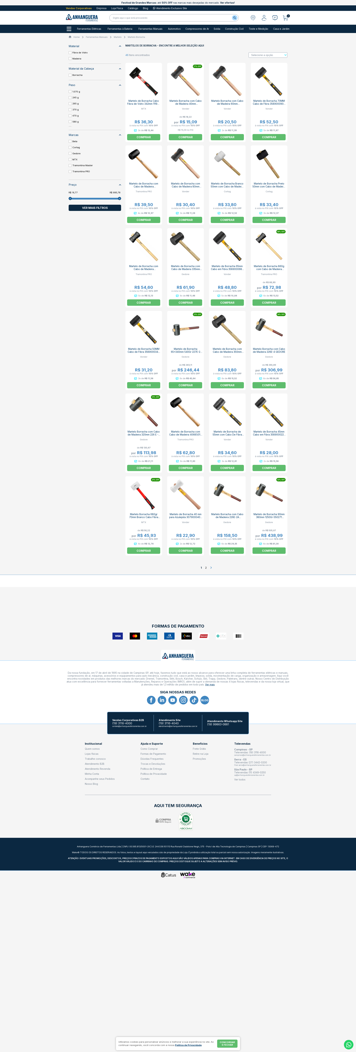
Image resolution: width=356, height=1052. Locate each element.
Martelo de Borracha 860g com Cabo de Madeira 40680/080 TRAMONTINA (269, 269)
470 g (75, 115)
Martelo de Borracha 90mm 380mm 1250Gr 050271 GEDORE (269, 517)
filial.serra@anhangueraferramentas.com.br (252, 765)
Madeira (76, 58)
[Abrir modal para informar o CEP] (253, 18)
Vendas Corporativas (79, 8)
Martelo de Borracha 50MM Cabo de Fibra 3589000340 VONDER (144, 351)
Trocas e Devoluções (153, 763)
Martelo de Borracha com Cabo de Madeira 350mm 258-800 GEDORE (227, 351)
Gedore (76, 153)
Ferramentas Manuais (150, 28)
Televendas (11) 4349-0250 (250, 772)
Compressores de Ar (197, 28)
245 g (75, 97)
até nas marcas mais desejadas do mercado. (178, 2)
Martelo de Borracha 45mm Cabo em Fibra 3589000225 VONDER (269, 434)
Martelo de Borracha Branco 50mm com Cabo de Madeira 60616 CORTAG (227, 186)
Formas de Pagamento (153, 753)
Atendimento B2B (94, 763)
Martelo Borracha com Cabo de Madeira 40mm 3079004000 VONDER (186, 103)
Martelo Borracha (136, 37)
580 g (75, 121)
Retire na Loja (200, 753)
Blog (145, 8)
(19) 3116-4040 (169, 723)
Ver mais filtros (95, 208)
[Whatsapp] (348, 1044)
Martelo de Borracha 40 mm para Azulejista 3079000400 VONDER (185, 517)
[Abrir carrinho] (286, 18)
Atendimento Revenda (97, 768)
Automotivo (174, 28)
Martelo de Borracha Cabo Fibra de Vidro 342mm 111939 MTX (143, 103)
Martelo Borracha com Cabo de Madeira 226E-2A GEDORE (227, 517)
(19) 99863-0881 (218, 724)
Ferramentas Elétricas (89, 28)
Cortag (76, 147)
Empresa (101, 8)
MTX (74, 159)
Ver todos (239, 779)
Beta (74, 141)
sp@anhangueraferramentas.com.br (249, 775)
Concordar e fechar (227, 1043)
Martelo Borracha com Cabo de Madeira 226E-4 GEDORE (269, 350)
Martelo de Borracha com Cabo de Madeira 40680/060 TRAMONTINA (144, 269)
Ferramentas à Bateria (120, 28)
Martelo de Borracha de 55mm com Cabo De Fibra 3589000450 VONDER (227, 434)
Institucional (93, 743)
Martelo (118, 37)
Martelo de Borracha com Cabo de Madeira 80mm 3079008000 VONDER (185, 186)
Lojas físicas (91, 753)
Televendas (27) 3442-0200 (250, 762)
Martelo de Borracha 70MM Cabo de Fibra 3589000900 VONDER (269, 103)
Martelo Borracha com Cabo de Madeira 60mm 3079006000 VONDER (227, 103)
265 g (75, 103)
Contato (145, 778)
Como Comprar (149, 748)
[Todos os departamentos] (69, 29)
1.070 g (76, 91)
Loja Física (117, 8)
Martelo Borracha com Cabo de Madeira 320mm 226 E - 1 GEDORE (144, 434)
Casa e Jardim (281, 28)
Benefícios (200, 743)
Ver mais (210, 684)
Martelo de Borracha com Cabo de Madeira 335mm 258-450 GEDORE (185, 269)
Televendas (242, 743)
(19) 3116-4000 (122, 723)
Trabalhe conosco (95, 758)
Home (76, 37)
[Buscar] (235, 17)
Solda (217, 28)
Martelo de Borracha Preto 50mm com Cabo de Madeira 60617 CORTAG (269, 186)
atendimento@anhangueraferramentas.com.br (178, 726)
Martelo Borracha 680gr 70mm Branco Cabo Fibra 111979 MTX (143, 517)
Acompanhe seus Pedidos (100, 778)
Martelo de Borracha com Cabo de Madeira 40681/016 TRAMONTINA (185, 434)
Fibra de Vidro (80, 52)
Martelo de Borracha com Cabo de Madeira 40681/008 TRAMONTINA (143, 186)
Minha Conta (92, 773)
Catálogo (133, 8)
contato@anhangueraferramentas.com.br (129, 726)
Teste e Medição (258, 28)
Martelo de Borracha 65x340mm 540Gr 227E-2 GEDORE (185, 351)
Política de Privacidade (154, 773)
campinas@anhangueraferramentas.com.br (252, 755)
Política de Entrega (151, 768)
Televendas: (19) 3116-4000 (250, 752)
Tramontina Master (82, 165)
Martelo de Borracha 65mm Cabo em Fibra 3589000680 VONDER (227, 269)
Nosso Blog (91, 783)
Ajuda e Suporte (152, 743)
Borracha (77, 75)
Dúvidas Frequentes (152, 758)
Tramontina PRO (81, 171)
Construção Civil (234, 28)
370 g (75, 109)
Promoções (199, 758)
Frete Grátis (199, 748)
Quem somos (92, 748)
